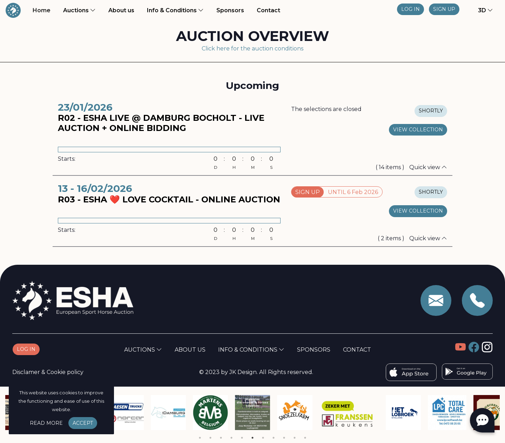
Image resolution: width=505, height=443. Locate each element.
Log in (410, 9)
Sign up (444, 9)
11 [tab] (305, 437)
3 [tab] (220, 437)
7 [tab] (263, 437)
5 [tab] (241, 437)
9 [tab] (284, 437)
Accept (83, 423)
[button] (481, 11)
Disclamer (26, 372)
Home (43, 10)
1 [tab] (199, 437)
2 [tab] (210, 437)
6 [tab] (252, 437)
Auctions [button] (79, 10)
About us (122, 10)
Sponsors (230, 10)
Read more (46, 423)
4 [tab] (231, 437)
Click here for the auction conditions (252, 48)
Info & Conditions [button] (175, 10)
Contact (268, 10)
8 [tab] (273, 437)
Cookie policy (65, 372)
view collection (418, 129)
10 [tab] (294, 437)
